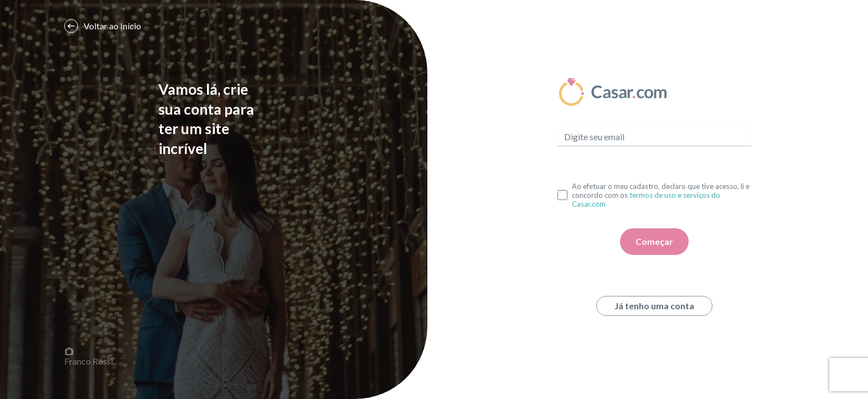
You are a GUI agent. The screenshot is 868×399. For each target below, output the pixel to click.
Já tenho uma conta (654, 305)
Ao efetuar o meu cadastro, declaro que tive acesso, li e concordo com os (661, 195)
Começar (654, 241)
